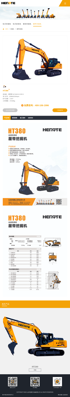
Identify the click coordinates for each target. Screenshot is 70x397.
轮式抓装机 (17, 24)
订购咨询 (60, 110)
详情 (35, 370)
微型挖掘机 (27, 24)
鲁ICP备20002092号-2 (7, 394)
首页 (6, 29)
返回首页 (65, 394)
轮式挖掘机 (7, 24)
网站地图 (60, 394)
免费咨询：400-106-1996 (35, 105)
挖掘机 (12, 29)
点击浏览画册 (10, 110)
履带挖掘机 (37, 24)
